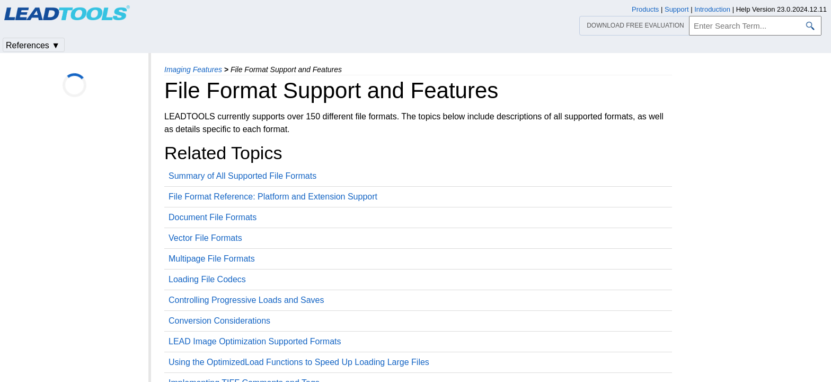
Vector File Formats (205, 237)
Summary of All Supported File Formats (242, 175)
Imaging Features (193, 69)
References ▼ (33, 45)
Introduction (712, 9)
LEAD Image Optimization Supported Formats (255, 341)
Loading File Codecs (207, 279)
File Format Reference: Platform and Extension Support (273, 196)
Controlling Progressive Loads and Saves (246, 300)
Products (645, 9)
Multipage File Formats (212, 258)
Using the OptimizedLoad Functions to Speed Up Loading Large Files (299, 362)
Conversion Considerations (219, 320)
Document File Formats (213, 217)
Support (677, 9)
